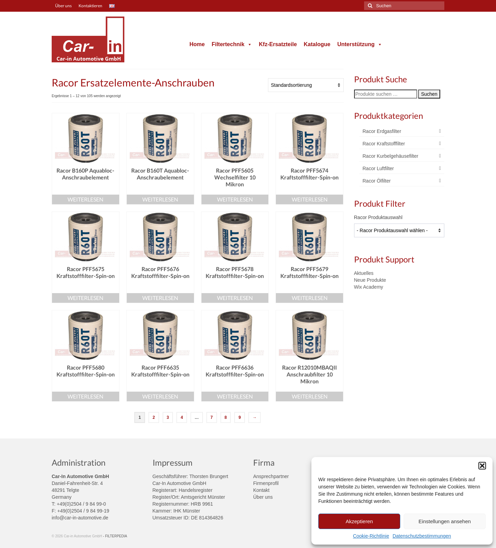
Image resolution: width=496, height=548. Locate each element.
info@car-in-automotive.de (80, 517)
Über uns (263, 497)
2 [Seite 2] (154, 417)
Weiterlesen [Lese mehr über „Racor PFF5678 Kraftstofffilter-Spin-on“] (235, 297)
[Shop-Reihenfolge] (306, 85)
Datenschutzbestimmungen (422, 536)
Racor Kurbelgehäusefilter (390, 156)
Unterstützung (359, 44)
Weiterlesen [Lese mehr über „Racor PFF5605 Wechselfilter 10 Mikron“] (235, 199)
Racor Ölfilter (377, 181)
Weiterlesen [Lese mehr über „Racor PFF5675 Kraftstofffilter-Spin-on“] (85, 297)
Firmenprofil (266, 483)
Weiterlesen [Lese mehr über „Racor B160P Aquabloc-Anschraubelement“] (85, 199)
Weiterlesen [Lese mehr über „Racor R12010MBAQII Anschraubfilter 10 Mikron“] (310, 396)
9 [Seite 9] (239, 417)
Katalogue (317, 44)
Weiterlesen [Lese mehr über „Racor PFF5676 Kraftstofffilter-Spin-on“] (160, 297)
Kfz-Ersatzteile (278, 44)
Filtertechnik (231, 44)
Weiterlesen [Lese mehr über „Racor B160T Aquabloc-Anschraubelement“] (160, 199)
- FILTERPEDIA (115, 536)
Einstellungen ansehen (444, 521)
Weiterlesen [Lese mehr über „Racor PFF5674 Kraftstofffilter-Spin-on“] (310, 199)
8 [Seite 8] (226, 417)
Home (197, 44)
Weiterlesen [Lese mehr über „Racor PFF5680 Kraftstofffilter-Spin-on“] (85, 396)
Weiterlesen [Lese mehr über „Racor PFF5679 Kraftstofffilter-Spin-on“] (310, 297)
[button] (482, 465)
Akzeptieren (359, 521)
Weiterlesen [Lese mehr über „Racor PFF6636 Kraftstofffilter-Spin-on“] (235, 396)
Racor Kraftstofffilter (384, 143)
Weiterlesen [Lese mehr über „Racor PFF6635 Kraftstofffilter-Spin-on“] (160, 396)
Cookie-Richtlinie (371, 536)
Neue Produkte (370, 280)
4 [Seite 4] (181, 417)
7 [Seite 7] (211, 417)
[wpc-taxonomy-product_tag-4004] (399, 230)
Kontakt (261, 490)
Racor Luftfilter (378, 168)
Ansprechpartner (271, 476)
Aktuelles (364, 273)
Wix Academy (368, 287)
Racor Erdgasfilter (382, 131)
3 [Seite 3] (168, 417)
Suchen (429, 94)
